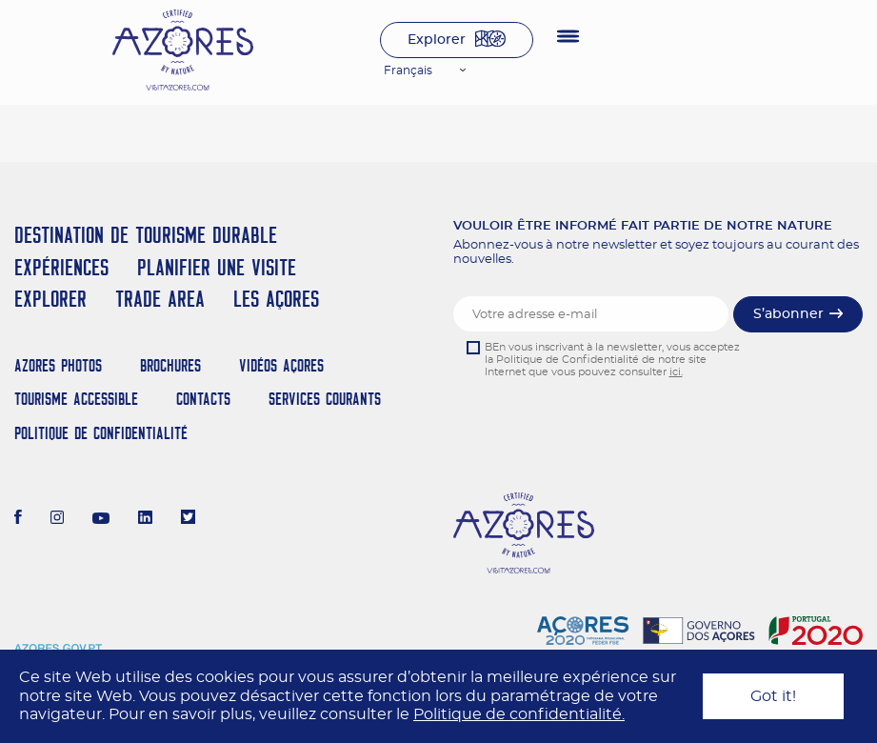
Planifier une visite (216, 267)
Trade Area (160, 299)
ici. (676, 372)
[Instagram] (57, 519)
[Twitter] (188, 519)
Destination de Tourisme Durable (145, 235)
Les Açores (276, 299)
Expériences (61, 267)
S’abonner (788, 314)
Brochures (170, 365)
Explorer (437, 40)
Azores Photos (58, 365)
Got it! (773, 696)
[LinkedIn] (145, 519)
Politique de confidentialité (101, 433)
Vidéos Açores (281, 365)
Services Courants (325, 399)
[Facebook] (18, 519)
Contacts (203, 399)
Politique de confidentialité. (519, 714)
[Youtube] (101, 519)
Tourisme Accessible (76, 399)
